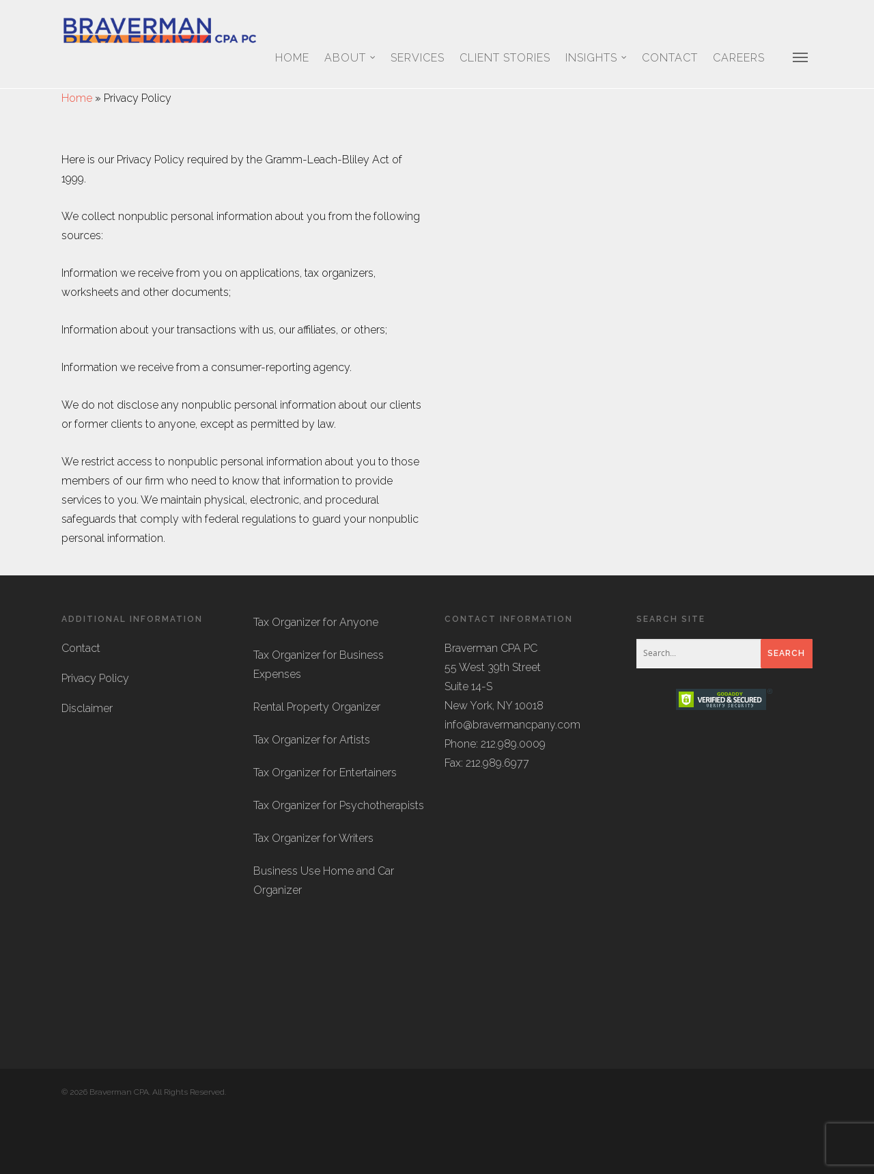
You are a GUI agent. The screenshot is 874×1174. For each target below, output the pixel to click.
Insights (596, 58)
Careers (739, 57)
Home (292, 57)
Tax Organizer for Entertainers (325, 833)
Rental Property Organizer (316, 767)
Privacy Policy (95, 739)
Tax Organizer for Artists (311, 800)
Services (418, 57)
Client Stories (505, 57)
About (350, 58)
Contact (670, 57)
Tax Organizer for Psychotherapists (338, 866)
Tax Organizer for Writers (313, 898)
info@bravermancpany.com (512, 785)
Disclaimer (87, 769)
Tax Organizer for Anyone (315, 683)
